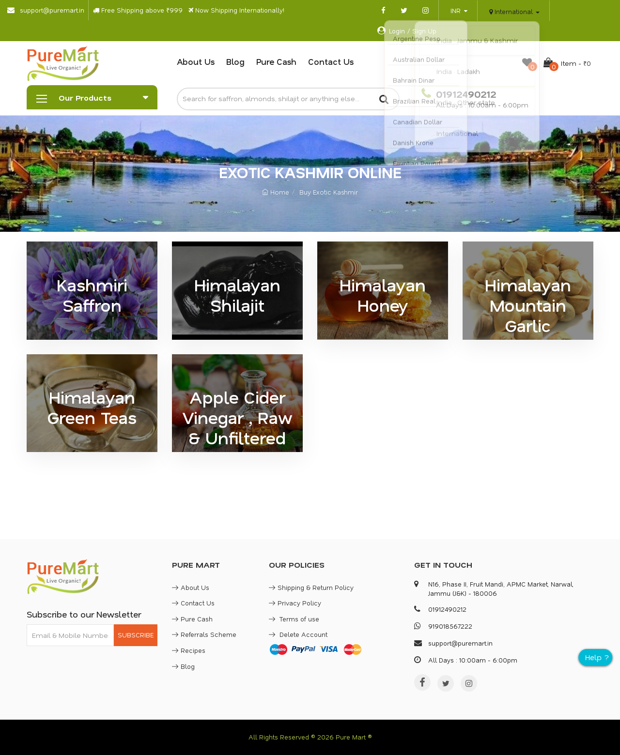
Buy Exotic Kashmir (328, 192)
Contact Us (331, 61)
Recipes (188, 650)
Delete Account (298, 634)
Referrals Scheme (204, 634)
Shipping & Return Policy (311, 587)
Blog (235, 61)
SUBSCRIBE (136, 635)
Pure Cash (276, 61)
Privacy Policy (295, 603)
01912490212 (464, 94)
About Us (196, 61)
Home (275, 192)
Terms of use (294, 619)
